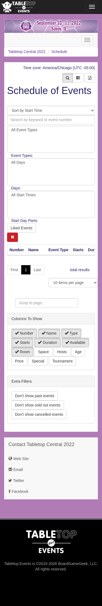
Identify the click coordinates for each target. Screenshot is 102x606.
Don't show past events (34, 396)
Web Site (18, 458)
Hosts (62, 352)
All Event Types (51, 130)
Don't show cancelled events (39, 414)
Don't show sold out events (37, 405)
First (14, 270)
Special (38, 361)
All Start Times (51, 195)
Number (24, 333)
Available (75, 342)
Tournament (62, 361)
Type (71, 333)
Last (37, 270)
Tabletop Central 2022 (26, 51)
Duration (47, 342)
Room (22, 352)
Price (19, 361)
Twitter (16, 480)
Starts (22, 342)
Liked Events (21, 228)
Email (15, 469)
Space (43, 352)
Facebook (18, 491)
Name (49, 333)
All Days (51, 162)
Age (78, 352)
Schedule (59, 51)
